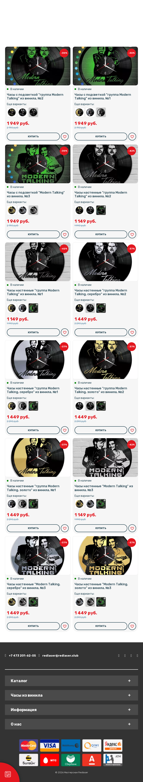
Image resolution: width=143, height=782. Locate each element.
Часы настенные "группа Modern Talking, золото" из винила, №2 (11, 112)
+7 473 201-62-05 (20, 655)
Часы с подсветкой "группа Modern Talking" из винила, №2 (35, 96)
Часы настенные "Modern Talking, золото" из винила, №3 (11, 210)
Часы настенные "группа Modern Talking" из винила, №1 (101, 112)
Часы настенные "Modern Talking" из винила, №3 (33, 210)
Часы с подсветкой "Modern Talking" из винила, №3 (36, 194)
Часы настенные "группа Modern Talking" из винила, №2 (33, 112)
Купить (33, 136)
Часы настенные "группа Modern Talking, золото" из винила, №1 (79, 112)
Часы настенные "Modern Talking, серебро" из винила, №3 (22, 210)
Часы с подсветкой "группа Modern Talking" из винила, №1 (103, 96)
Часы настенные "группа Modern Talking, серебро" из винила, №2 (22, 112)
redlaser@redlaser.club (59, 655)
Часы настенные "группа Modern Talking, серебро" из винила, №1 (90, 112)
